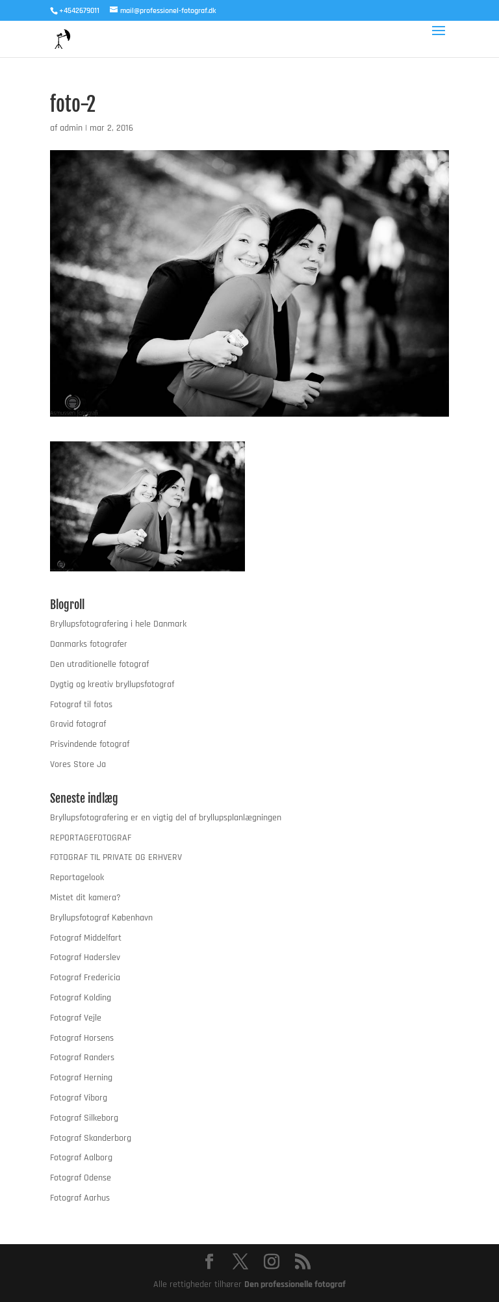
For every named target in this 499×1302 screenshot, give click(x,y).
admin (71, 128)
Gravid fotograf (78, 724)
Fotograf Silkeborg (84, 1118)
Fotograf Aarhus (80, 1198)
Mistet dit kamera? (85, 898)
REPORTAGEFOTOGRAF (90, 838)
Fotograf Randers (82, 1057)
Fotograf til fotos (81, 704)
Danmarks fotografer (88, 644)
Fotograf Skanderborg (90, 1138)
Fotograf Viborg (78, 1098)
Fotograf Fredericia (85, 977)
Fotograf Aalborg (81, 1158)
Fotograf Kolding (80, 998)
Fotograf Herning (81, 1078)
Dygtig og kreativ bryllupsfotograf (112, 684)
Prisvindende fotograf (89, 744)
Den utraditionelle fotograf (99, 664)
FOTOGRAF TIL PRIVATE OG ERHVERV (116, 857)
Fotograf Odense (80, 1178)
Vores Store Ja (78, 764)
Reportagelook (77, 877)
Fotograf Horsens (82, 1038)
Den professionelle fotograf (295, 1284)
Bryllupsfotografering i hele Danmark (118, 624)
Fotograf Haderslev (85, 957)
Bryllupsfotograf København (101, 918)
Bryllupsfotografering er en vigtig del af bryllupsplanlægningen (165, 818)
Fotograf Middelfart (86, 938)
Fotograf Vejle (75, 1018)
